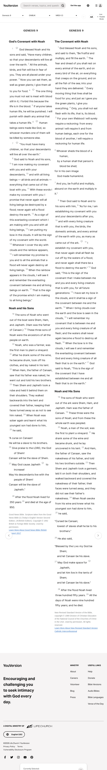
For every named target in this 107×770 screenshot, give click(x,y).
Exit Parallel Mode (101, 16)
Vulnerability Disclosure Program (17, 750)
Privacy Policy (9, 746)
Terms (20, 746)
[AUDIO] (83, 17)
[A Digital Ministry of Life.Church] (53, 724)
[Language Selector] (88, 5)
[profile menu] (98, 5)
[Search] (39, 5)
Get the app (75, 5)
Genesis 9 (13, 15)
